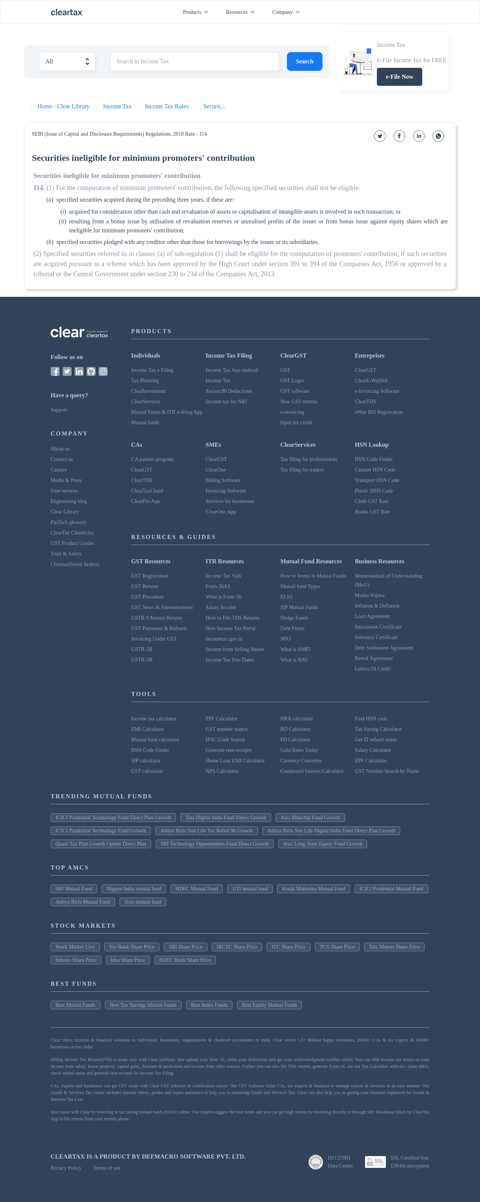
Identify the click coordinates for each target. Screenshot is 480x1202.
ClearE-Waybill (371, 380)
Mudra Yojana (369, 595)
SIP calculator (145, 760)
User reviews (64, 491)
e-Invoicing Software (377, 391)
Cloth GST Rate (371, 501)
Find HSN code (371, 718)
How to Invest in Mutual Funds (313, 576)
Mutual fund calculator (155, 739)
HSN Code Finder (374, 459)
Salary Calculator (373, 750)
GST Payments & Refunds (159, 628)
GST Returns (145, 586)
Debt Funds (292, 628)
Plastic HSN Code (374, 491)
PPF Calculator (222, 718)
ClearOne (216, 470)
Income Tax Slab (223, 576)
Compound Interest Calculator (312, 771)
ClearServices (145, 401)
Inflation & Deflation (377, 606)
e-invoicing (292, 412)
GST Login (292, 380)
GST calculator (147, 771)
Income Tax (218, 380)
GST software (294, 391)
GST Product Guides (72, 543)
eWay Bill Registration (379, 412)
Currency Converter (301, 760)
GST (285, 370)
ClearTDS (365, 401)
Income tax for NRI (226, 401)
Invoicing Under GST (154, 639)
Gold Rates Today (299, 750)
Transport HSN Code (377, 480)
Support (59, 410)
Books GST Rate (372, 512)
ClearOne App (221, 512)
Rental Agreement (374, 658)
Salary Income (221, 607)
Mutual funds (145, 422)
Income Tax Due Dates (230, 660)
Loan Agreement (372, 616)
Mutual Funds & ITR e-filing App (166, 412)
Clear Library (65, 512)
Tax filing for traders (302, 470)
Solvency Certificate (376, 637)
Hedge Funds (294, 618)
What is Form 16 (224, 597)
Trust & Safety (66, 554)
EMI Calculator (147, 729)
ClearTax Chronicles (72, 533)
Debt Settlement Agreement (384, 648)
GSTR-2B (142, 649)
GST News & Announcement (162, 607)
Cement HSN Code (375, 470)
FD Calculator (295, 739)
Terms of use (106, 1168)
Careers (59, 470)
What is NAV (294, 660)
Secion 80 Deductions (229, 391)
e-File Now (399, 76)
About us (60, 449)
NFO (285, 639)
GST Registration (149, 576)
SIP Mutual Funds (299, 607)
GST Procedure (147, 597)
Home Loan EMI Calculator (235, 760)
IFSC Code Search (225, 739)
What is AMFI (295, 649)
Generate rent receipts (229, 750)
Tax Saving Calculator (378, 729)
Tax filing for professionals (308, 459)
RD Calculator (295, 729)
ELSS (286, 597)
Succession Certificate (378, 627)
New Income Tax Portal (231, 628)
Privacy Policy (66, 1168)
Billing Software (223, 480)
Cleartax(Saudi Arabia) (75, 564)
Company (287, 12)
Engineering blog (69, 501)
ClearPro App (145, 501)
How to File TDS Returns (233, 618)
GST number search (227, 729)
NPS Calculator (222, 771)
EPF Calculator (371, 760)
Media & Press (66, 480)
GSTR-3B (142, 660)
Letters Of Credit (373, 669)
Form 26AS (218, 586)
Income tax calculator (154, 718)
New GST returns (298, 401)
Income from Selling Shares (235, 649)
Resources (242, 12)
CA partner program (152, 459)
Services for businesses (230, 501)
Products (197, 12)
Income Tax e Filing (152, 370)
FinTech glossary (69, 522)
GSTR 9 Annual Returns (157, 618)
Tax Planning (145, 380)
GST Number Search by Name (387, 771)
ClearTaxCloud (147, 491)
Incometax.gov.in (224, 639)
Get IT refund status (376, 739)
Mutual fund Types (300, 586)
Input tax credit (296, 422)
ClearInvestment (148, 391)
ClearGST (365, 370)
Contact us (62, 459)
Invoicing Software (226, 491)
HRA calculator (296, 718)
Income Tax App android (232, 370)
